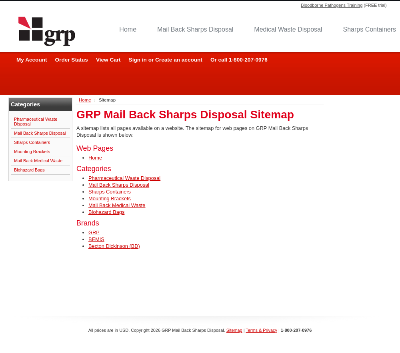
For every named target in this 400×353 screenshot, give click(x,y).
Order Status (71, 60)
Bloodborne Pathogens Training (331, 5)
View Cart (108, 60)
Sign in (138, 60)
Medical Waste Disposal (288, 29)
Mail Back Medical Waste (38, 160)
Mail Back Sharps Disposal (195, 29)
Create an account (178, 60)
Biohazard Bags (29, 170)
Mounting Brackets (32, 151)
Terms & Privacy (261, 330)
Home (127, 29)
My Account (31, 60)
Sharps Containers (32, 142)
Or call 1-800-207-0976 (239, 60)
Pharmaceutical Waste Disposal (35, 121)
